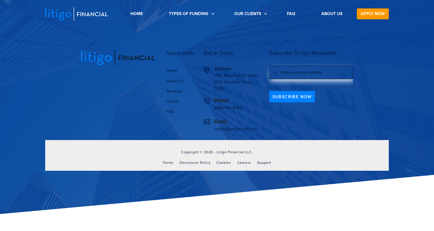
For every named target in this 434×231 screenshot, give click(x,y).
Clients (172, 101)
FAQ (291, 14)
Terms (168, 163)
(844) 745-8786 (228, 108)
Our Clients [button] (247, 14)
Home (137, 14)
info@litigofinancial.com (235, 129)
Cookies (223, 163)
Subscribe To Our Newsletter (303, 53)
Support (264, 163)
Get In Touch (219, 53)
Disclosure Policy (195, 163)
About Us (331, 14)
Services (174, 91)
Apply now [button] (373, 14)
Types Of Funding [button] (188, 14)
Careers (244, 163)
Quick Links (180, 53)
